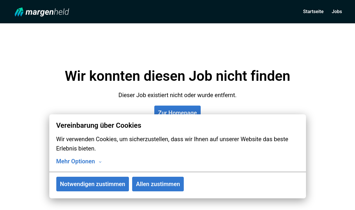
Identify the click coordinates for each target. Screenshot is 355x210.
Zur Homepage (177, 112)
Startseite (313, 11)
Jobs (337, 11)
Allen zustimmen (158, 184)
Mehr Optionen (79, 161)
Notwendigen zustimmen (92, 184)
